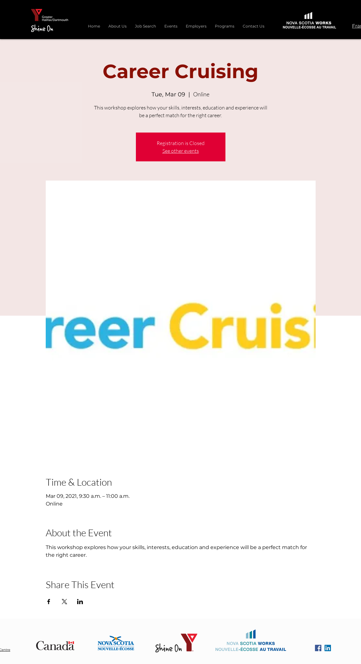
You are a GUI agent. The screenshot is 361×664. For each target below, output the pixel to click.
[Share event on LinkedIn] (80, 601)
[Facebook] (318, 648)
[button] (225, 23)
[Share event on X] (64, 601)
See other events (180, 151)
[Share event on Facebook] (49, 601)
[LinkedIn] (328, 648)
